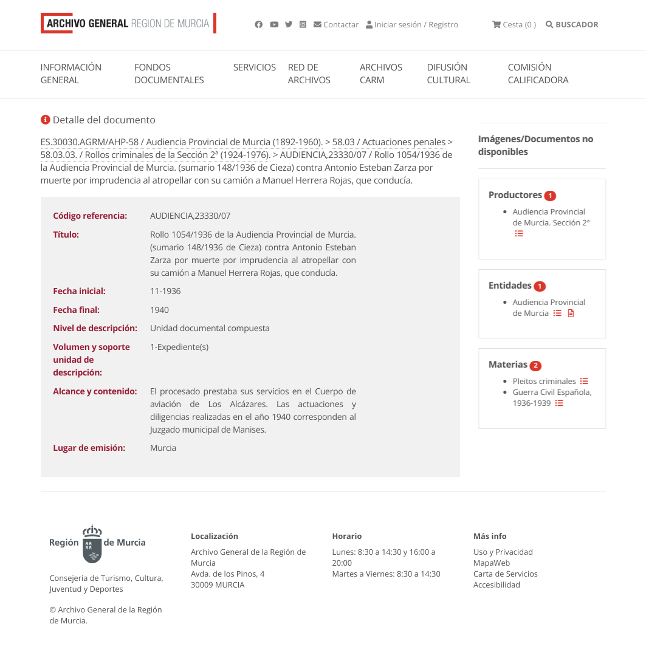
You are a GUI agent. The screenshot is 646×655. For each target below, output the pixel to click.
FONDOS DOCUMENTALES (169, 73)
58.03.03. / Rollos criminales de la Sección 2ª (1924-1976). (156, 155)
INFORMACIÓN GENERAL (71, 73)
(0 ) (514, 24)
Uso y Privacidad (503, 551)
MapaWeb (491, 562)
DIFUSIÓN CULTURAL (448, 73)
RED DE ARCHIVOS (309, 73)
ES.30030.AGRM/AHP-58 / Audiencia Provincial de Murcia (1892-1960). (182, 142)
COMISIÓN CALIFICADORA (538, 73)
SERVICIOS (254, 67)
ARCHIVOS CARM (381, 73)
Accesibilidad (496, 584)
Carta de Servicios (505, 573)
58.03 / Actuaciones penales (388, 142)
